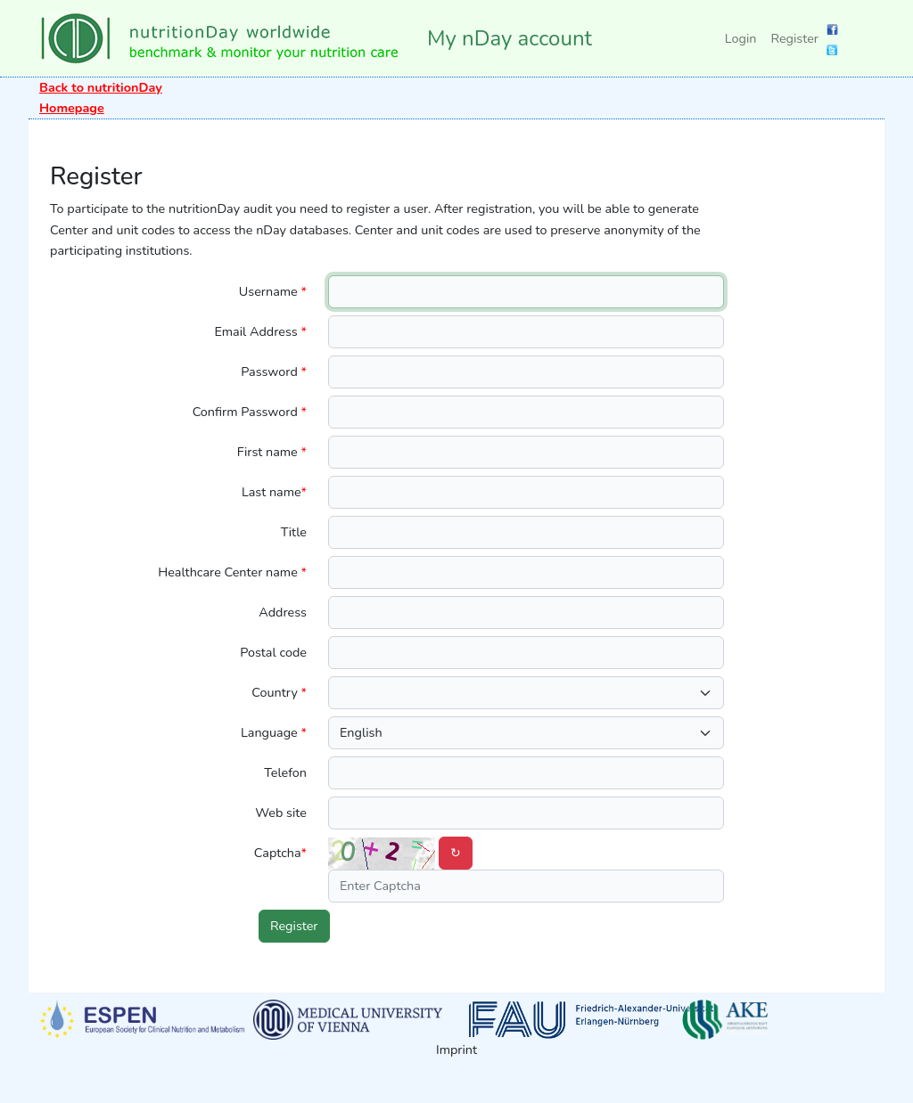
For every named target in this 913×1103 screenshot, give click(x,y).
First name (272, 452)
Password (274, 371)
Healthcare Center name (232, 572)
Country (279, 692)
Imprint (456, 1049)
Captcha (280, 853)
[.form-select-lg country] (526, 692)
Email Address (260, 331)
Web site (281, 812)
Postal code (273, 652)
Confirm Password (250, 412)
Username (273, 291)
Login (741, 38)
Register (794, 38)
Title (294, 532)
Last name (274, 492)
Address (283, 612)
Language (274, 732)
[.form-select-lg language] (526, 732)
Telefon (285, 772)
